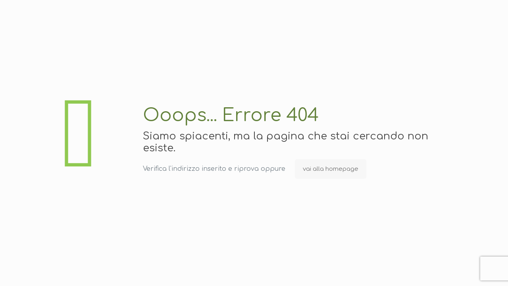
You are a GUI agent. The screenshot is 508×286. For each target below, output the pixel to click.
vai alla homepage (330, 169)
